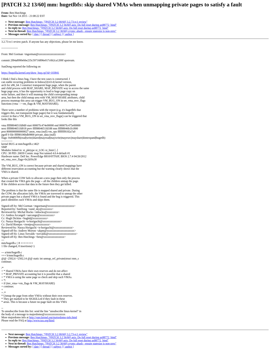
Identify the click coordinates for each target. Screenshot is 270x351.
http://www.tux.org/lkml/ (41, 320)
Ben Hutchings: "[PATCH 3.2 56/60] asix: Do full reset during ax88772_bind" (73, 24)
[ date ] (36, 34)
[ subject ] (57, 34)
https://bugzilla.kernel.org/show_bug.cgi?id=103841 (30, 72)
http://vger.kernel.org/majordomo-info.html (53, 317)
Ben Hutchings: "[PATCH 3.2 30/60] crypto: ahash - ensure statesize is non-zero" (71, 31)
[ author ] (69, 34)
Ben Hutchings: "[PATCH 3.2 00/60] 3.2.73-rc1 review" (56, 21)
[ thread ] (46, 34)
